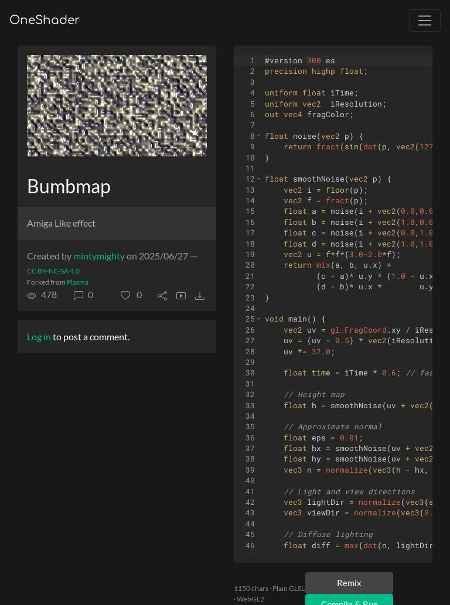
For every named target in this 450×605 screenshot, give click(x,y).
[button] (131, 295)
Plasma (77, 282)
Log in (39, 336)
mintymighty (99, 255)
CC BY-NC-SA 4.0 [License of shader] (53, 270)
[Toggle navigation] (425, 20)
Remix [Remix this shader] (349, 582)
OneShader (44, 20)
